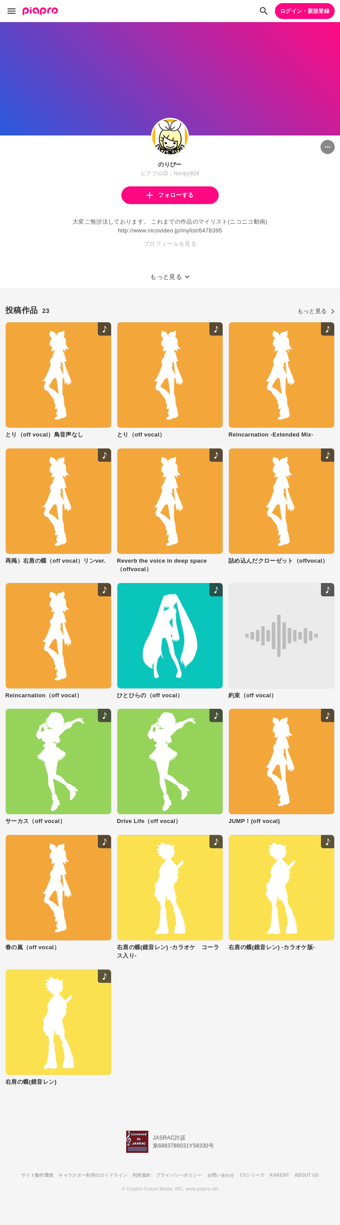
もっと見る (316, 311)
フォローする (170, 195)
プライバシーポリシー (178, 1175)
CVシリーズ (252, 1175)
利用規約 (141, 1175)
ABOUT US (306, 1175)
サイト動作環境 (37, 1175)
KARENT (280, 1175)
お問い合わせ (221, 1175)
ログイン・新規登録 (304, 11)
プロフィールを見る (170, 243)
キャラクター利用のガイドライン (92, 1175)
